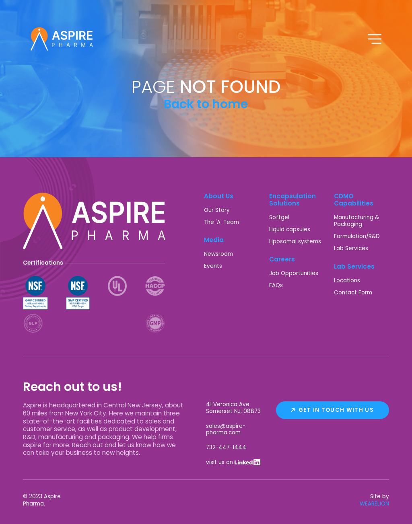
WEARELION (374, 504)
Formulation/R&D (357, 236)
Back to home (206, 104)
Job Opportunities (293, 273)
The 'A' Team (221, 222)
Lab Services (351, 248)
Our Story (217, 210)
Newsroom (218, 254)
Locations (347, 280)
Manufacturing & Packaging (356, 221)
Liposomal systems (295, 241)
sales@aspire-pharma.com (225, 429)
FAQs (276, 285)
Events (213, 266)
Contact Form (353, 292)
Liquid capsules (289, 229)
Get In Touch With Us (336, 410)
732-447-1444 (226, 447)
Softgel (279, 217)
